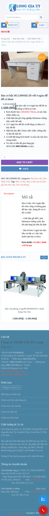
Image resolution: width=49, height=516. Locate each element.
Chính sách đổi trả (9, 412)
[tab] (10, 194)
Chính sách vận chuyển (11, 406)
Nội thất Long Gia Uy (17, 513)
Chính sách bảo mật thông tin (13, 400)
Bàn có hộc (21, 181)
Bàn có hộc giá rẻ (34, 181)
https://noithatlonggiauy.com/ (13, 371)
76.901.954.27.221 (38, 492)
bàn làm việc (9, 185)
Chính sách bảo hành (10, 418)
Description (9, 193)
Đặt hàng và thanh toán (11, 394)
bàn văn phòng (22, 185)
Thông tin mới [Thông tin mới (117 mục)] (11, 387)
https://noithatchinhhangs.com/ (14, 374)
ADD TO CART (24, 162)
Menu (4, 32)
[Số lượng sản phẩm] (5, 157)
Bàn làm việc (36, 178)
